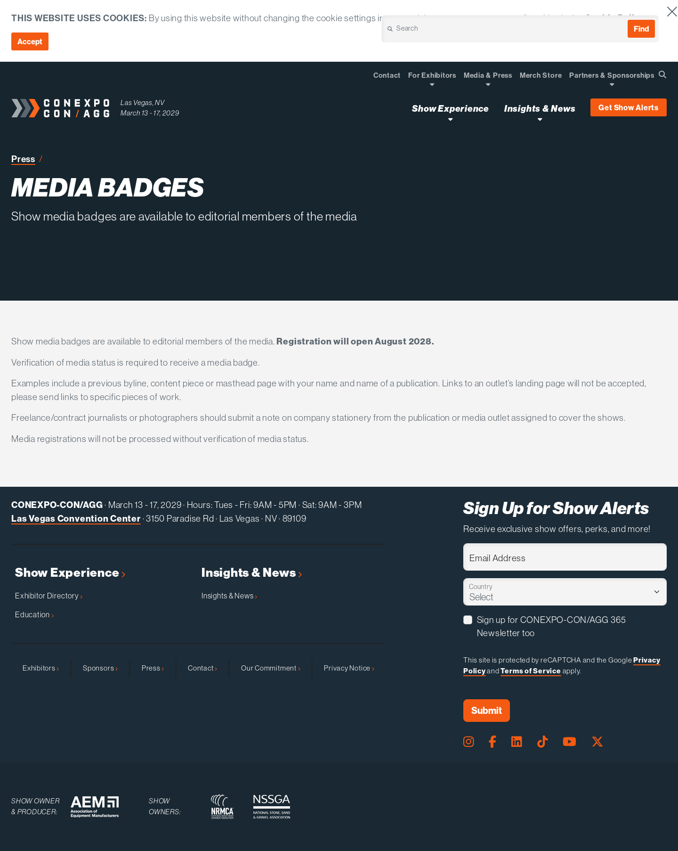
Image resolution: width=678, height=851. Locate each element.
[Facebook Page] (492, 742)
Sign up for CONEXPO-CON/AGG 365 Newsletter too (551, 626)
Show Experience (70, 572)
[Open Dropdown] (432, 84)
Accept (29, 41)
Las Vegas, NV (143, 102)
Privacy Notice (349, 667)
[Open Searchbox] (662, 74)
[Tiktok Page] (542, 742)
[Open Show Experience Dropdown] (450, 119)
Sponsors (100, 667)
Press (23, 158)
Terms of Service (530, 670)
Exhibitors (41, 667)
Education (34, 614)
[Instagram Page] (468, 742)
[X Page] (597, 742)
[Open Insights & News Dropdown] (540, 119)
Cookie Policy (615, 18)
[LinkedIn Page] (516, 742)
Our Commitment (270, 667)
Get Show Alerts (628, 107)
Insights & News (252, 572)
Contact (202, 667)
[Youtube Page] (569, 742)
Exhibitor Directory (48, 595)
